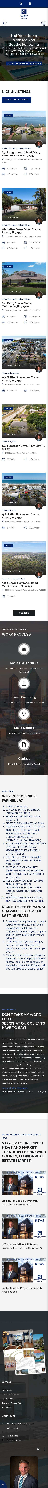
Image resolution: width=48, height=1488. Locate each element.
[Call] (4, 23)
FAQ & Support (8, 1399)
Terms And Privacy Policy (12, 1403)
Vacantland (6, 579)
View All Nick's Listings (16, 100)
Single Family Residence (21, 148)
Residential (6, 148)
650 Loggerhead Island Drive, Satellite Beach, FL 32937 (21, 154)
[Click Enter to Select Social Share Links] (3, 1484)
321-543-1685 (12, 1436)
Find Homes (7, 1390)
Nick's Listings (24, 728)
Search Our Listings (24, 697)
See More (24, 613)
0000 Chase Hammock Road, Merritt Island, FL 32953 (20, 584)
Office (14, 442)
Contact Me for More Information (24, 63)
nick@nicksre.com (14, 1440)
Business (15, 373)
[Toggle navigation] (43, 23)
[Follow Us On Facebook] (28, 3)
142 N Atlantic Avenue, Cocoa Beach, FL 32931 (20, 379)
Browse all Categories (10, 1394)
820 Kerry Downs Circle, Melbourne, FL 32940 (17, 305)
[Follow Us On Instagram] (19, 3)
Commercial (6, 373)
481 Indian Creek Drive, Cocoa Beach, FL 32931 (21, 231)
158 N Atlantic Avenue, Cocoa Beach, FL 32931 (20, 516)
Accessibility (7, 1407)
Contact (24, 758)
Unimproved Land (18, 579)
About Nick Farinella (24, 663)
